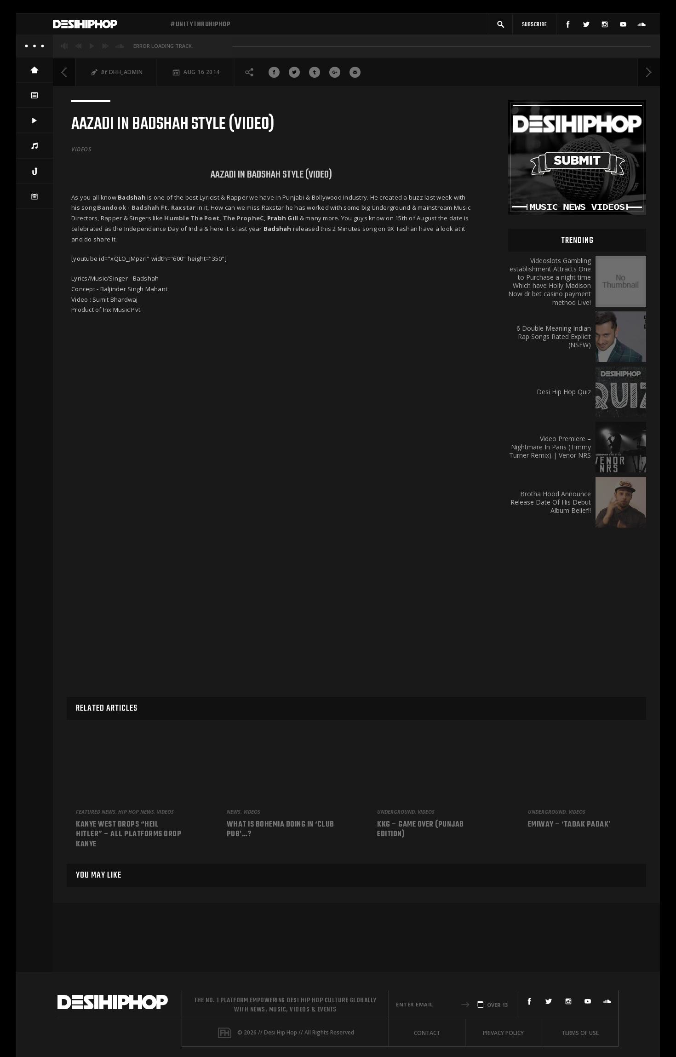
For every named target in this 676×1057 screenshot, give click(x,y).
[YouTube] (623, 26)
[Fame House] (225, 1033)
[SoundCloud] (641, 26)
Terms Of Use (580, 1033)
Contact (427, 1033)
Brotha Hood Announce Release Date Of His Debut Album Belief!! (550, 506)
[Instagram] (605, 26)
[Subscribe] (534, 26)
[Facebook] (568, 26)
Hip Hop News (136, 811)
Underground (396, 811)
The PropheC (243, 222)
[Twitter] (586, 26)
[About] (34, 50)
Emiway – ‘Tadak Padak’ (569, 825)
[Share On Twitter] (294, 76)
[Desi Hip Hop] (108, 26)
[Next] (648, 77)
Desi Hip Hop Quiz (564, 396)
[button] (500, 26)
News (234, 811)
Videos (81, 154)
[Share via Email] (355, 76)
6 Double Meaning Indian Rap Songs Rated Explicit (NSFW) (553, 341)
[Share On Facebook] (274, 76)
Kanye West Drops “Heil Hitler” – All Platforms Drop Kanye (128, 835)
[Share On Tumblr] (314, 76)
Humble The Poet (191, 222)
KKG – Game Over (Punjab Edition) (420, 830)
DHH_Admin (126, 76)
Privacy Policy (503, 1033)
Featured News (95, 811)
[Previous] (64, 77)
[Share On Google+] (334, 76)
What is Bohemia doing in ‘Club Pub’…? (280, 830)
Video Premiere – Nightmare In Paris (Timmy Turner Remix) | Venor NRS (550, 451)
